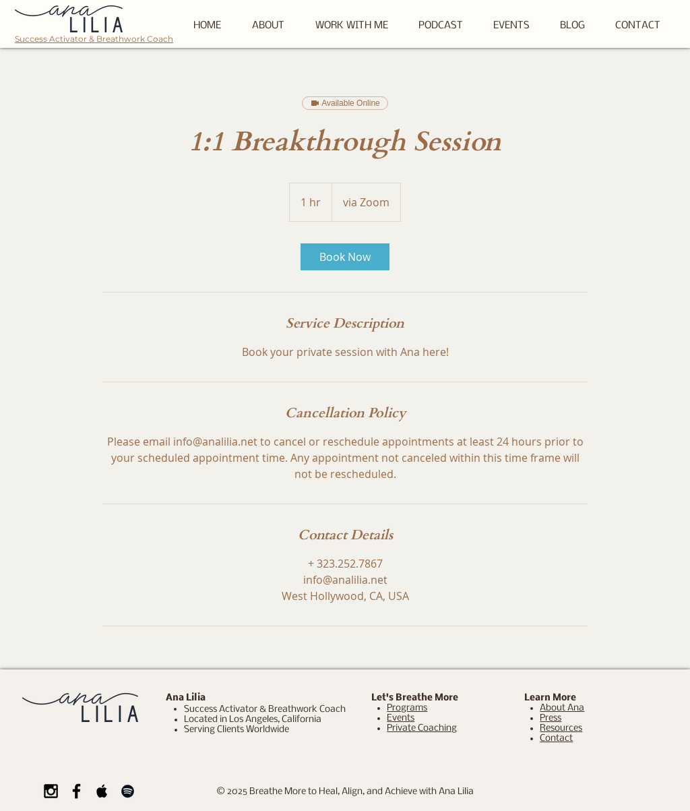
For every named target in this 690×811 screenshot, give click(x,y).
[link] (345, 256)
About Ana (562, 708)
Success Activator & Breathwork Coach (94, 39)
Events (400, 718)
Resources (561, 728)
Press (550, 718)
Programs (407, 708)
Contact (556, 738)
